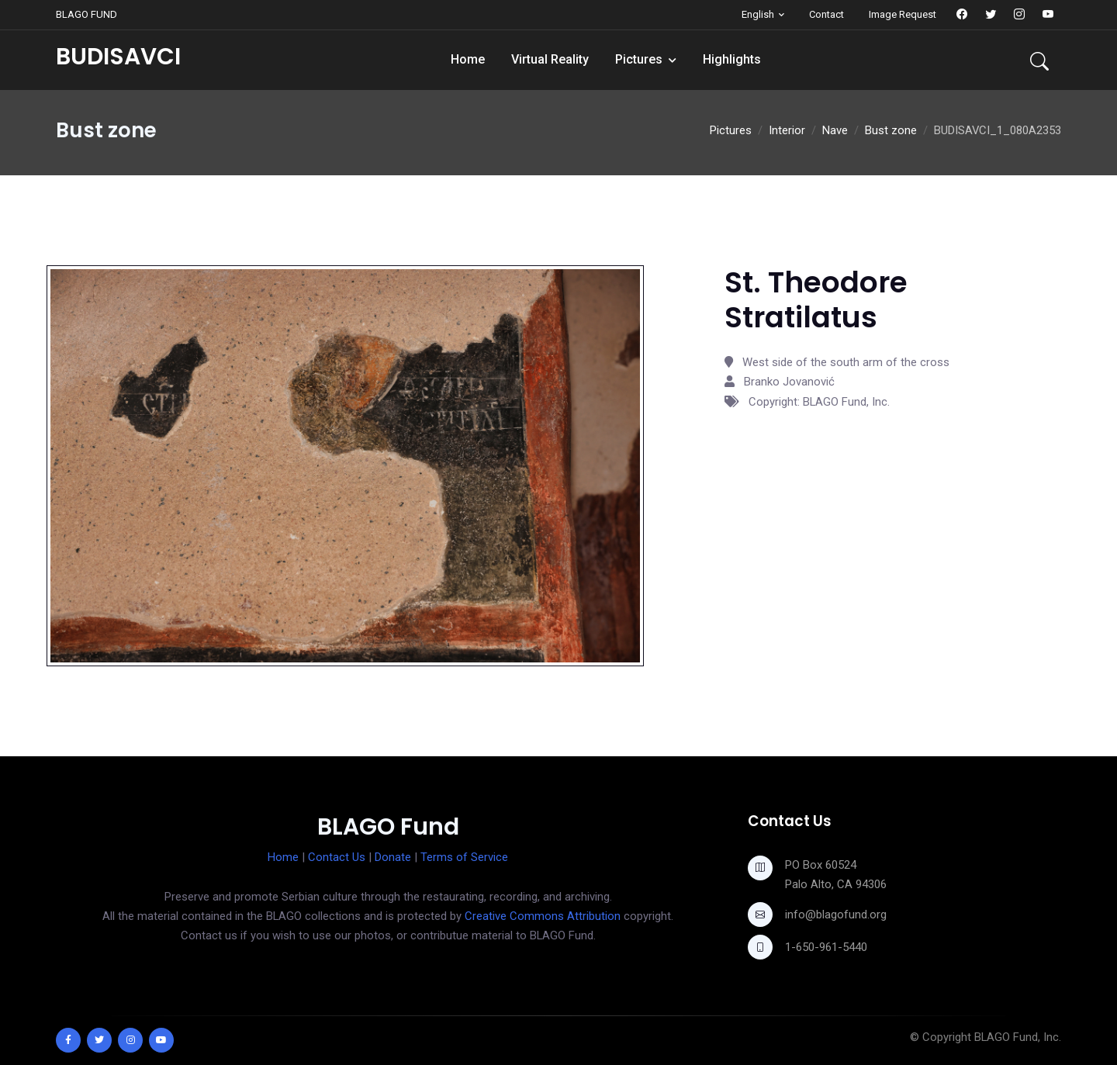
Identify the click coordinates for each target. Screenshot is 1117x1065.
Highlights (732, 59)
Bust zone (891, 130)
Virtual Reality (550, 59)
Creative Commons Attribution (543, 916)
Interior (787, 130)
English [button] (758, 14)
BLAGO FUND (86, 14)
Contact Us (336, 857)
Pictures (638, 59)
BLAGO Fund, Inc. (1017, 1037)
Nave (835, 130)
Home (468, 59)
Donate (393, 857)
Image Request (902, 14)
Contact (826, 14)
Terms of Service (464, 857)
